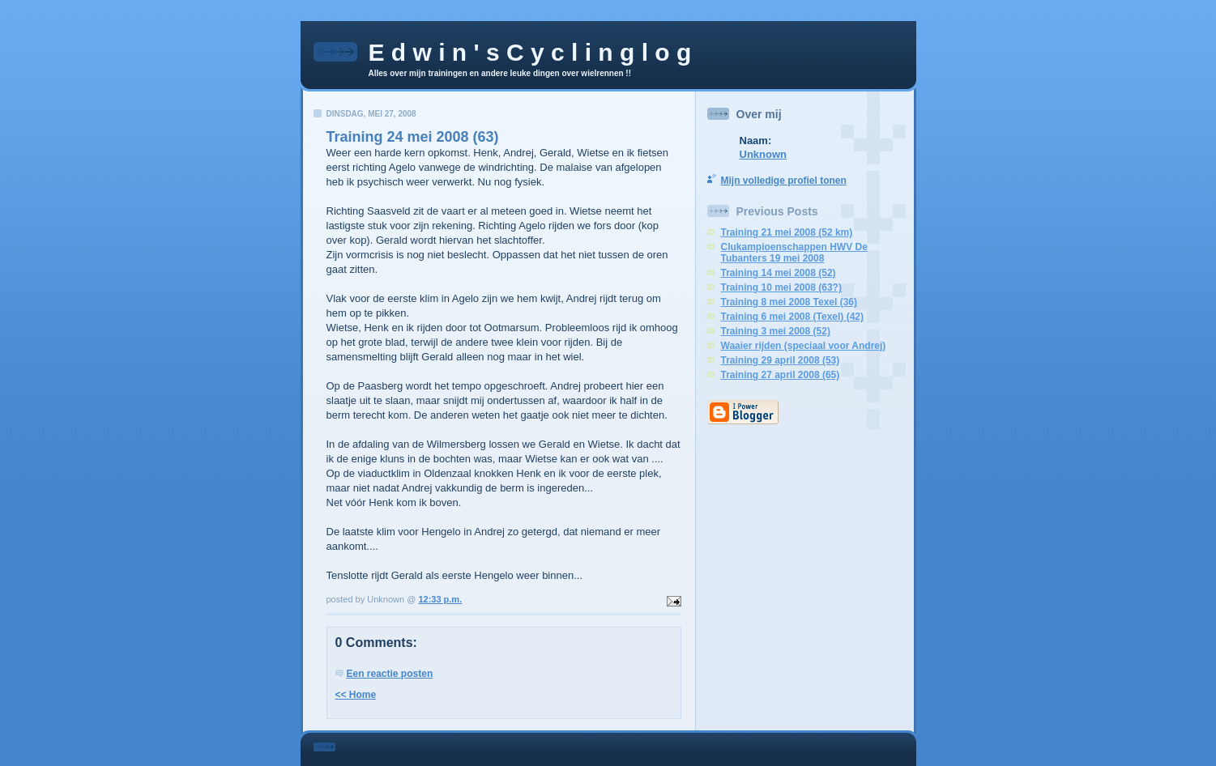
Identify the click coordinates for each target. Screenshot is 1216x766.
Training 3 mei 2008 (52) (775, 331)
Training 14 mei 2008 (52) (778, 273)
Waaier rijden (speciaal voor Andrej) (803, 345)
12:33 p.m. (440, 599)
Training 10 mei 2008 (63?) (781, 287)
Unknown (763, 154)
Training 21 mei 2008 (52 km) (787, 232)
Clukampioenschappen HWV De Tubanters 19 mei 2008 (794, 252)
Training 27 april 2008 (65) (780, 375)
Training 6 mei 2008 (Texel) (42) (792, 316)
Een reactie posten (390, 673)
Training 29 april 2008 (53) (780, 360)
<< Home (356, 694)
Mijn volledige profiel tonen (784, 180)
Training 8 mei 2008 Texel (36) (789, 302)
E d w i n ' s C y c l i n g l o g (530, 52)
